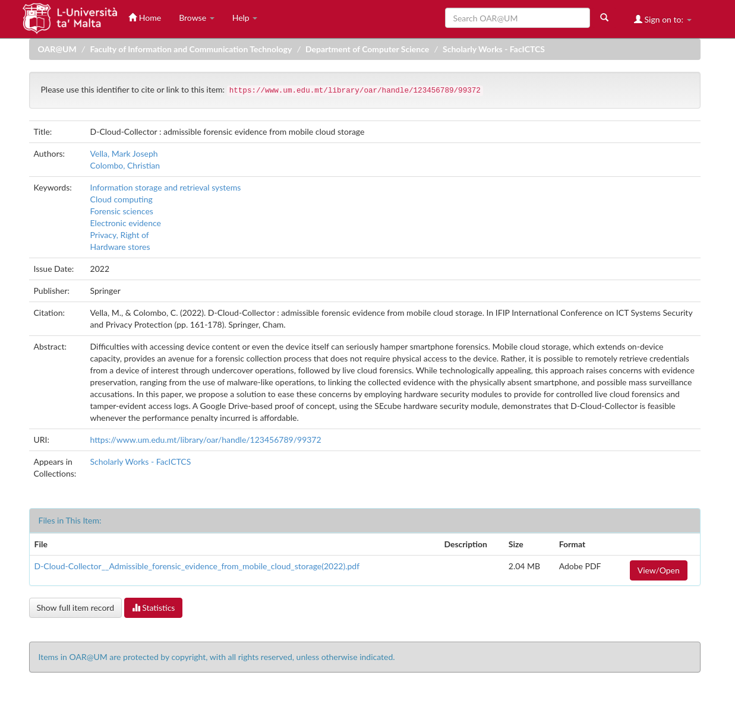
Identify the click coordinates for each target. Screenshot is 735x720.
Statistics (153, 607)
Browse (196, 17)
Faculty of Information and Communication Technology (191, 49)
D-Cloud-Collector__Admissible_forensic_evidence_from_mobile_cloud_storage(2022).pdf (197, 566)
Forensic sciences (121, 211)
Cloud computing (121, 199)
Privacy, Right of (119, 235)
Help (245, 17)
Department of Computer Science (367, 49)
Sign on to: (663, 19)
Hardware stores (120, 247)
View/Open (659, 570)
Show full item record (76, 607)
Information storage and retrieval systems (165, 187)
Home (144, 17)
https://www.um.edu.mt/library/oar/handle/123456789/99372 (205, 439)
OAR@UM (57, 49)
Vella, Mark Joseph (124, 153)
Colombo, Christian (125, 165)
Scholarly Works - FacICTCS (494, 49)
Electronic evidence (125, 223)
